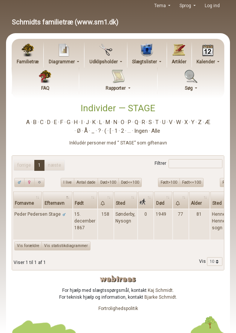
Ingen (141, 130)
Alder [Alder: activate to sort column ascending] (196, 203)
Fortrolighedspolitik (118, 308)
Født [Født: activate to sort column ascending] (79, 203)
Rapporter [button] (116, 88)
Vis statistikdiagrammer (66, 245)
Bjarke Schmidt (160, 297)
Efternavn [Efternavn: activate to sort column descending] (54, 203)
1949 (161, 214)
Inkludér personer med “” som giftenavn (118, 143)
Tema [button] (160, 5)
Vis (210, 261)
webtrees (118, 279)
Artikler (179, 61)
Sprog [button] (185, 5)
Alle (155, 130)
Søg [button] (189, 88)
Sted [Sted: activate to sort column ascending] (120, 203)
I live (67, 182)
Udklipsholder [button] (104, 61)
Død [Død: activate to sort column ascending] (160, 203)
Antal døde (86, 182)
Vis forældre (28, 245)
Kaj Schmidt (160, 290)
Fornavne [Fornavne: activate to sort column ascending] (24, 203)
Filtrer (188, 163)
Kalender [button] (206, 61)
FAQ (45, 88)
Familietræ (27, 61)
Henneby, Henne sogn (221, 221)
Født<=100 (191, 182)
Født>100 (169, 182)
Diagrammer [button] (62, 61)
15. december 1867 (84, 221)
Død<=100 (130, 182)
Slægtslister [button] (145, 61)
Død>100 (108, 182)
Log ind (212, 5)
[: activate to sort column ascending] (105, 200)
